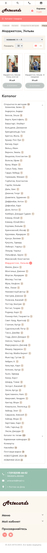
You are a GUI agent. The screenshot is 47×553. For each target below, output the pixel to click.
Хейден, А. (12, 361)
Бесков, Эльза (14, 115)
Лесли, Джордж (14, 431)
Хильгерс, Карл (14, 365)
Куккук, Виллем (14, 238)
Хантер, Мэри (13, 402)
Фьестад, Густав (15, 357)
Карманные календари (17, 439)
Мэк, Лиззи (12, 287)
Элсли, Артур (13, 390)
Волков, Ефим (14, 160)
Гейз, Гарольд (14, 427)
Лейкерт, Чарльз (15, 246)
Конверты (9, 443)
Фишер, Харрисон (15, 349)
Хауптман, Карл (14, 423)
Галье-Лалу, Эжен (14, 168)
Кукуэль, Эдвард (13, 242)
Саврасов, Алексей (16, 414)
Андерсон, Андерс (14, 111)
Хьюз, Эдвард (12, 373)
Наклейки (10, 447)
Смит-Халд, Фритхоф (17, 320)
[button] (6, 2)
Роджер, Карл (13, 312)
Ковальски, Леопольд (18, 406)
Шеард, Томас (14, 382)
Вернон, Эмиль (14, 152)
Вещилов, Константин (18, 156)
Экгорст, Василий (15, 386)
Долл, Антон (13, 209)
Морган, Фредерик (16, 275)
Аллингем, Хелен (15, 107)
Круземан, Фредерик (17, 234)
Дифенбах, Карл (13, 205)
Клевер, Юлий (14, 218)
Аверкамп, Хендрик (16, 398)
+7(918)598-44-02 (17, 472)
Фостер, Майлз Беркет (18, 353)
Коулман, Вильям (15, 226)
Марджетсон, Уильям (18, 263)
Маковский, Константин (17, 259)
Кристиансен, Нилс (16, 394)
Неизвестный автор (17, 291)
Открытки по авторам (23, 104)
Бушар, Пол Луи (14, 140)
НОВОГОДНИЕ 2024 (15, 455)
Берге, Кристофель (16, 119)
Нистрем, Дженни (15, 295)
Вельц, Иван (11, 148)
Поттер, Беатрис (15, 304)
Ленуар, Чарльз (13, 250)
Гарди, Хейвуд (14, 172)
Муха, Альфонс (14, 283)
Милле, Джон (13, 267)
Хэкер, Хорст (11, 377)
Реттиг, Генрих (14, 308)
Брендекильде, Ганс (15, 131)
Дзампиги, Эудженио (17, 197)
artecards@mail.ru (15, 480)
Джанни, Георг (14, 193)
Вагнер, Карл (11, 144)
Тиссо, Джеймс (14, 332)
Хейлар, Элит (13, 410)
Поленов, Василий (16, 300)
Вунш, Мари (13, 164)
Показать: (9, 46)
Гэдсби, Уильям (12, 185)
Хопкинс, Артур (14, 369)
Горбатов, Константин (16, 181)
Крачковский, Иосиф (17, 230)
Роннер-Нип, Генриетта (19, 316)
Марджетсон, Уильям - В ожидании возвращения (34, 76)
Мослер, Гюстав (13, 279)
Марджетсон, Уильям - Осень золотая (12, 76)
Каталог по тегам (23, 435)
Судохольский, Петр (17, 328)
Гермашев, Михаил (16, 177)
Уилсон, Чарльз (14, 341)
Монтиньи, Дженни (16, 271)
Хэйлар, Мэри (13, 419)
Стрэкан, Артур (14, 324)
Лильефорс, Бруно (16, 254)
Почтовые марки (14, 451)
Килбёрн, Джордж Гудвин (19, 213)
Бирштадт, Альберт (15, 123)
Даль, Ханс (12, 189)
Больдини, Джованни (16, 127)
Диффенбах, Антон (16, 201)
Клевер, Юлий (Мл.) (15, 222)
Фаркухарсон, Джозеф (18, 345)
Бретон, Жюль (14, 135)
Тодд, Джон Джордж (17, 336)
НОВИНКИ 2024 (13, 460)
